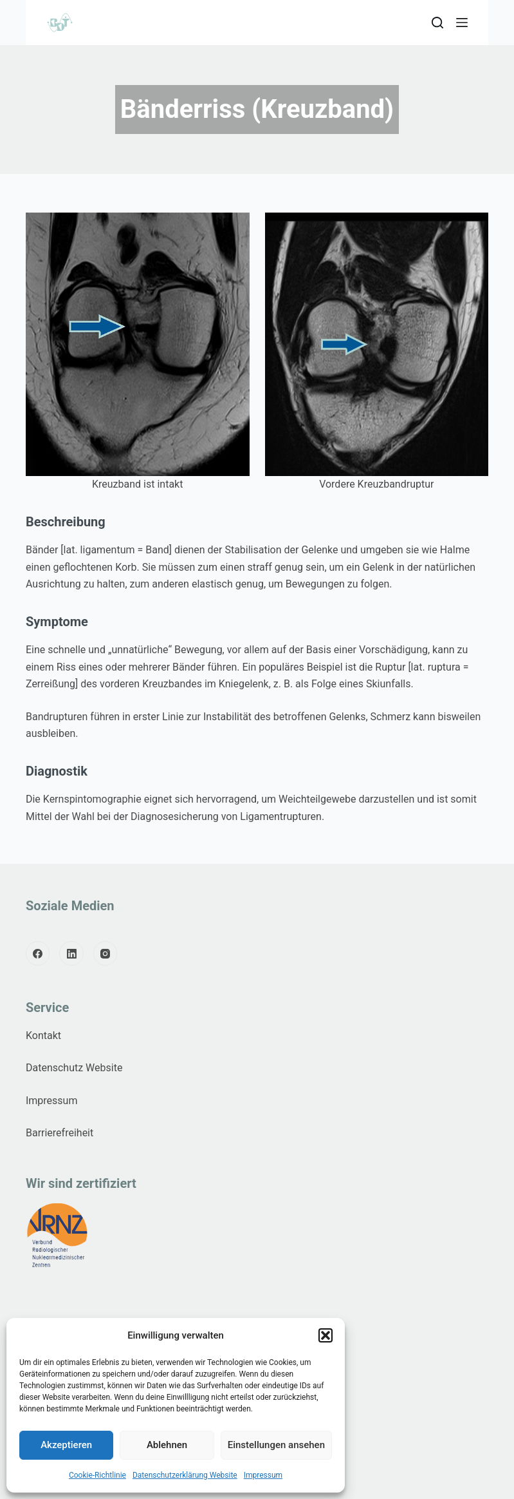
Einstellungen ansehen (276, 1445)
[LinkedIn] (71, 953)
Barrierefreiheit (59, 1133)
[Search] (437, 22)
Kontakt (43, 1035)
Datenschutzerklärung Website (185, 1475)
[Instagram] (105, 953)
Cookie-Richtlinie (97, 1475)
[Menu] (462, 22)
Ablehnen (167, 1445)
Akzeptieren (66, 1445)
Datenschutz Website (74, 1068)
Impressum (263, 1475)
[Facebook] (38, 953)
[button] (325, 1335)
